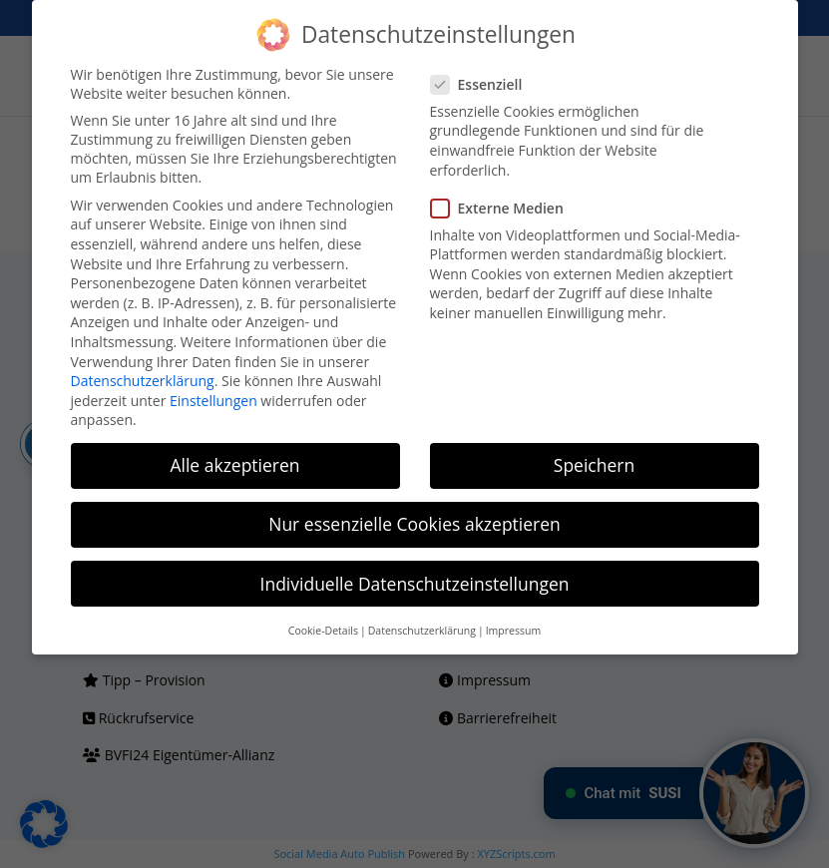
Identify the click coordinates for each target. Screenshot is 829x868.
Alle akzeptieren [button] (234, 465)
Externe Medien (505, 208)
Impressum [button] (513, 631)
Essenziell (485, 84)
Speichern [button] (594, 465)
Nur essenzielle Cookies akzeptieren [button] (414, 524)
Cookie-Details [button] (323, 631)
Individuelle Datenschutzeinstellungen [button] (415, 584)
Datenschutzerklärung (142, 380)
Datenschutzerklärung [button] (422, 631)
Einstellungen (213, 400)
